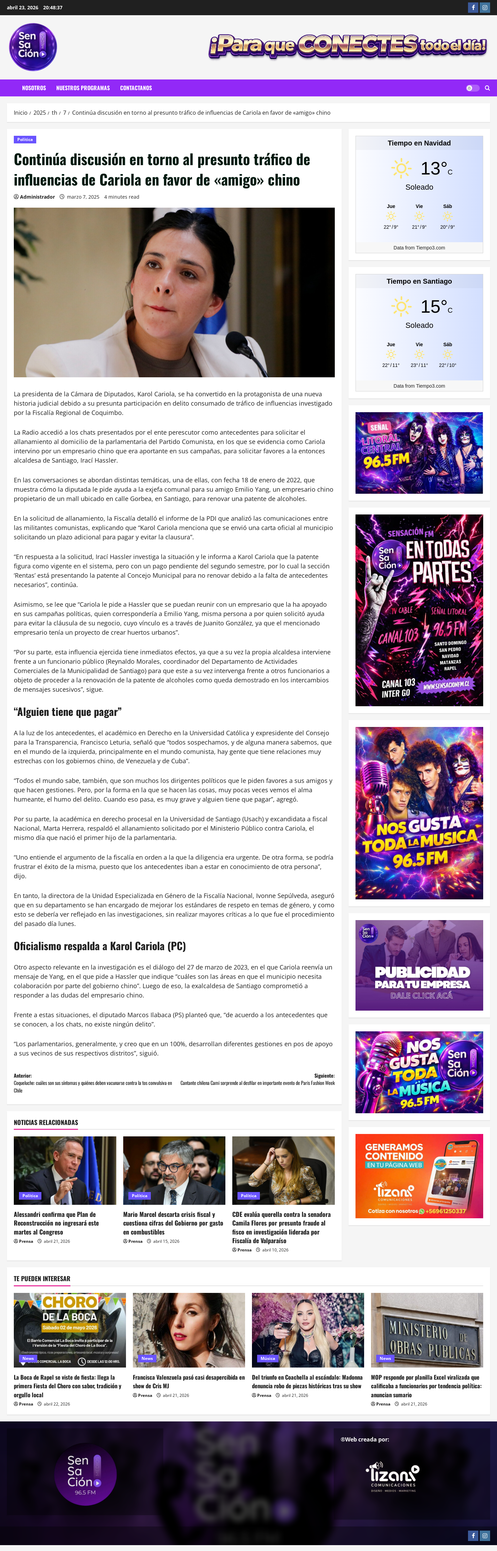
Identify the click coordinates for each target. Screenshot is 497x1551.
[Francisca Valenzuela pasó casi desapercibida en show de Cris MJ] (189, 1335)
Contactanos (136, 88)
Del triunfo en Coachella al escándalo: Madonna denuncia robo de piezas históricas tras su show (308, 1391)
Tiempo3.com (430, 247)
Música (268, 1364)
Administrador (37, 196)
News (28, 1364)
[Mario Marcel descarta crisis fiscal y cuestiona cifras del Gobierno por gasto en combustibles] (174, 1176)
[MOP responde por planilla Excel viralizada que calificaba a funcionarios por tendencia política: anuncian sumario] (427, 1335)
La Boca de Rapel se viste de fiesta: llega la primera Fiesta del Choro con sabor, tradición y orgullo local (68, 1391)
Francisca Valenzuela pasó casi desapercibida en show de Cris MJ (175, 1387)
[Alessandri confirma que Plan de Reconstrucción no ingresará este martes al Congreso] (65, 1176)
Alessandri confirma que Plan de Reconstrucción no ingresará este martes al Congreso (56, 1229)
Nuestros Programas (83, 88)
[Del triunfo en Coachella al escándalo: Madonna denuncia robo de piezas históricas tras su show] (308, 1335)
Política (25, 139)
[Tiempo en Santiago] (419, 344)
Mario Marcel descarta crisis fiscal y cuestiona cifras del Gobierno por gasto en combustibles (173, 1229)
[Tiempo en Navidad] (419, 206)
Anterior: (94, 1086)
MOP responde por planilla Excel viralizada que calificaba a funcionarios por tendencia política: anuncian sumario (425, 1391)
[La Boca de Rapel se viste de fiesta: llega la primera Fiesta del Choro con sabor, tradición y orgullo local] (70, 1335)
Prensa (26, 1247)
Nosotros (34, 88)
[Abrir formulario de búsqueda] (487, 88)
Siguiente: (254, 1086)
